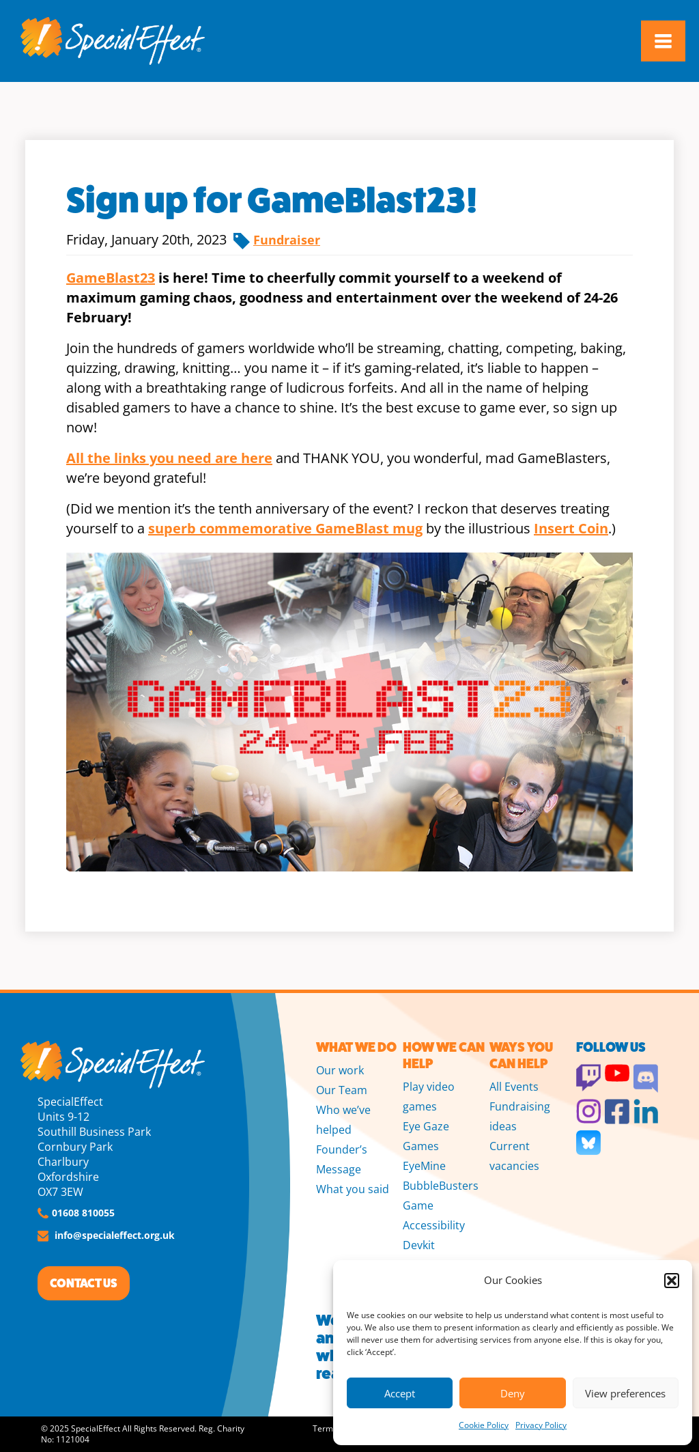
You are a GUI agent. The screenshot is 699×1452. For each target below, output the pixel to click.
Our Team (341, 1090)
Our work (340, 1070)
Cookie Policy (484, 1425)
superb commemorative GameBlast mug (285, 528)
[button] (672, 1280)
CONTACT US (83, 1283)
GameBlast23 (110, 277)
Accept (399, 1393)
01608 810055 (83, 1212)
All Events (514, 1086)
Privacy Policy (541, 1425)
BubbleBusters (441, 1185)
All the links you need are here (169, 458)
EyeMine (424, 1165)
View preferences (625, 1393)
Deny (512, 1393)
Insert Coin (571, 528)
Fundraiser (286, 240)
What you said (352, 1189)
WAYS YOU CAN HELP (521, 1055)
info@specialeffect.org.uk (115, 1235)
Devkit (419, 1245)
